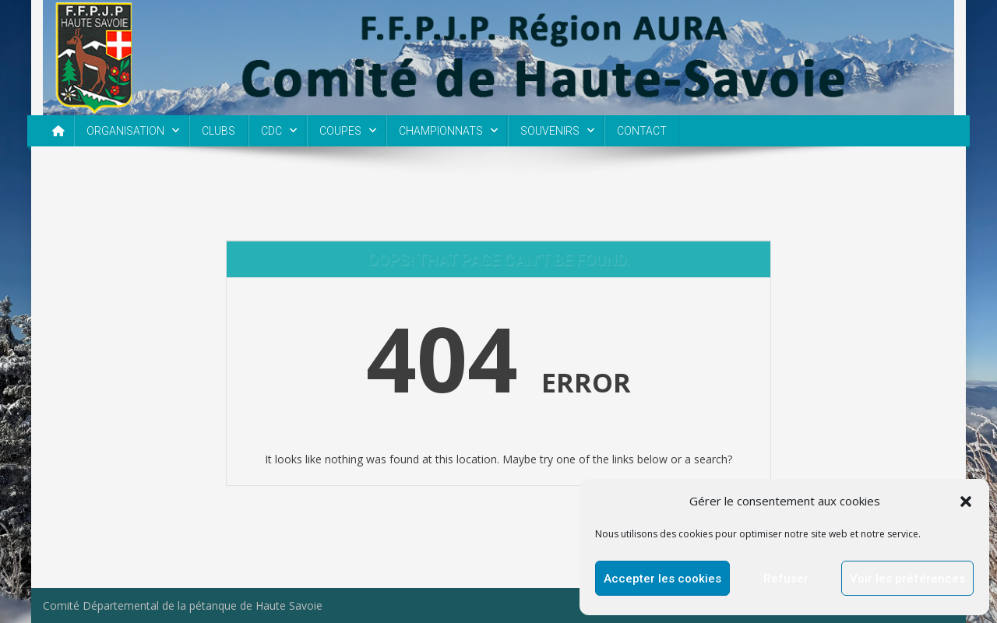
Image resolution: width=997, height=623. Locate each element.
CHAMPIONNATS (441, 131)
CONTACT (642, 131)
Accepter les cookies (662, 579)
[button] (966, 501)
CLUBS (218, 131)
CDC (271, 131)
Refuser (786, 579)
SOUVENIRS (550, 131)
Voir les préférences (907, 579)
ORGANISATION (125, 131)
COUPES (340, 131)
